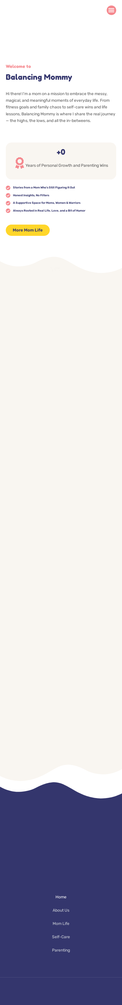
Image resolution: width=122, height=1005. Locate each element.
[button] (111, 10)
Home (61, 897)
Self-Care (61, 936)
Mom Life (61, 923)
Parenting (61, 950)
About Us (61, 910)
